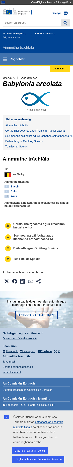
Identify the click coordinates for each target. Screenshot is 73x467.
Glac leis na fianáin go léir (30, 450)
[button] (6, 281)
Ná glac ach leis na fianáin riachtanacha (38, 459)
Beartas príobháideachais (18, 366)
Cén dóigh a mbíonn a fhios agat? (51, 2)
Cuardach (65, 22)
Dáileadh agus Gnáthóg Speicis (24, 141)
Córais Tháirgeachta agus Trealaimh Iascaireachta (35, 130)
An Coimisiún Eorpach (13, 33)
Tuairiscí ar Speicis (16, 146)
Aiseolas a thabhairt (36, 315)
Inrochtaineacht (12, 372)
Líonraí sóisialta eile (40, 405)
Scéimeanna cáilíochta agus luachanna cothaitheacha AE (37, 136)
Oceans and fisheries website (20, 338)
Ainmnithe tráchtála (43, 33)
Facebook (10, 405)
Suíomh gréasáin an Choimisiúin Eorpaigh (27, 389)
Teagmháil (9, 361)
